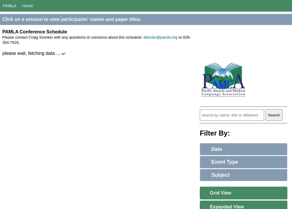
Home (27, 5)
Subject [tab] (216, 175)
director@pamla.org (160, 37)
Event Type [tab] (220, 162)
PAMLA (9, 5)
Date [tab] (212, 149)
